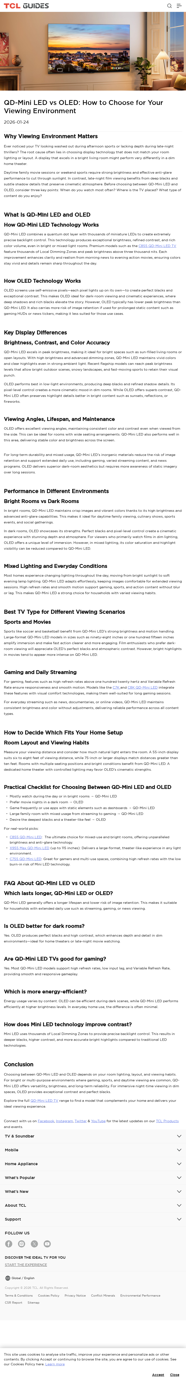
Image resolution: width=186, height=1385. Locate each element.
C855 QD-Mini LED (26, 837)
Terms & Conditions (19, 1295)
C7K (116, 687)
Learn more (55, 1364)
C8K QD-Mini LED (143, 687)
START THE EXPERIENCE (26, 1265)
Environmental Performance (140, 1295)
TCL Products (167, 1121)
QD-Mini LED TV (44, 1100)
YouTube (98, 1121)
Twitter (81, 1121)
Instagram (64, 1121)
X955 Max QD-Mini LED (29, 848)
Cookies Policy (48, 1295)
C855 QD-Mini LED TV (157, 246)
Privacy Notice (75, 1295)
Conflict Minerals (103, 1295)
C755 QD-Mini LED (25, 859)
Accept (158, 1375)
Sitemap (33, 1302)
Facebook (46, 1121)
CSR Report (13, 1302)
